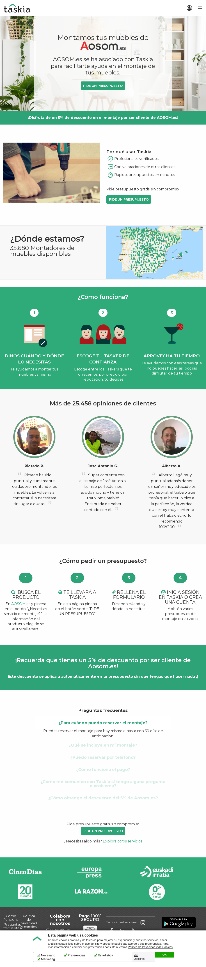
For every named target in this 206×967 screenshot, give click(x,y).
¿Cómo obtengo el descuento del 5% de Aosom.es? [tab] (103, 798)
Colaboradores (58, 930)
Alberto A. (171, 466)
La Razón (91, 891)
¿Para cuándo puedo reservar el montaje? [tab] (103, 722)
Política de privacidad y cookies (29, 921)
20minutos (25, 891)
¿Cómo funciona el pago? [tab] (103, 769)
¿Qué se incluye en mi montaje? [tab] (103, 745)
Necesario (48, 955)
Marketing (48, 959)
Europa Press (91, 872)
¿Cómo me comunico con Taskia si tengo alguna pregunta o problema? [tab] (103, 783)
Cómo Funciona (10, 918)
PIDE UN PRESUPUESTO (103, 86)
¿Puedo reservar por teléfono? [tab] (103, 757)
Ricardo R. (34, 466)
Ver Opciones (139, 957)
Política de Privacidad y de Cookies (150, 947)
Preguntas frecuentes (12, 926)
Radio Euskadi (157, 872)
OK (165, 954)
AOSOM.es (20, 604)
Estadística (105, 955)
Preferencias (76, 955)
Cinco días (25, 872)
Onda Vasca (157, 891)
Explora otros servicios (122, 841)
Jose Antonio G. (103, 466)
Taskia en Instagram (143, 922)
